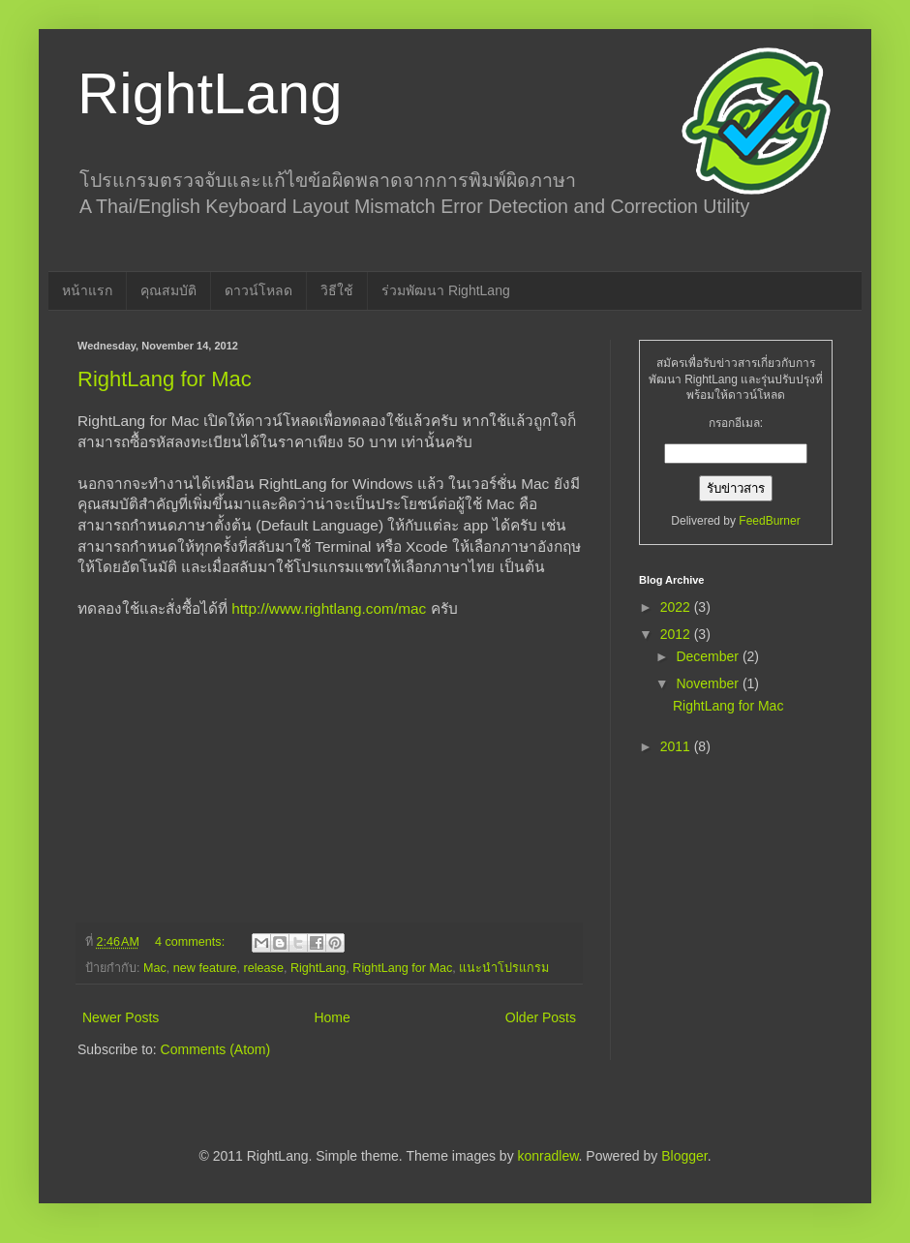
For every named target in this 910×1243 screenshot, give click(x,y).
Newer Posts (120, 1017)
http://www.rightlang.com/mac (328, 608)
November (709, 683)
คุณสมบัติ (168, 290)
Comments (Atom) (216, 1049)
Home (331, 1017)
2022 (677, 607)
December (709, 656)
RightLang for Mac (164, 379)
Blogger (684, 1156)
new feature (205, 968)
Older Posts (540, 1017)
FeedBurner (769, 521)
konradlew (548, 1156)
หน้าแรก (87, 290)
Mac (155, 968)
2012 (677, 634)
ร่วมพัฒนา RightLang (445, 290)
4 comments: (191, 942)
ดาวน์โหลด (258, 290)
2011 (677, 746)
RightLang (210, 93)
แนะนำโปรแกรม (504, 968)
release (264, 968)
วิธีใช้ (336, 290)
